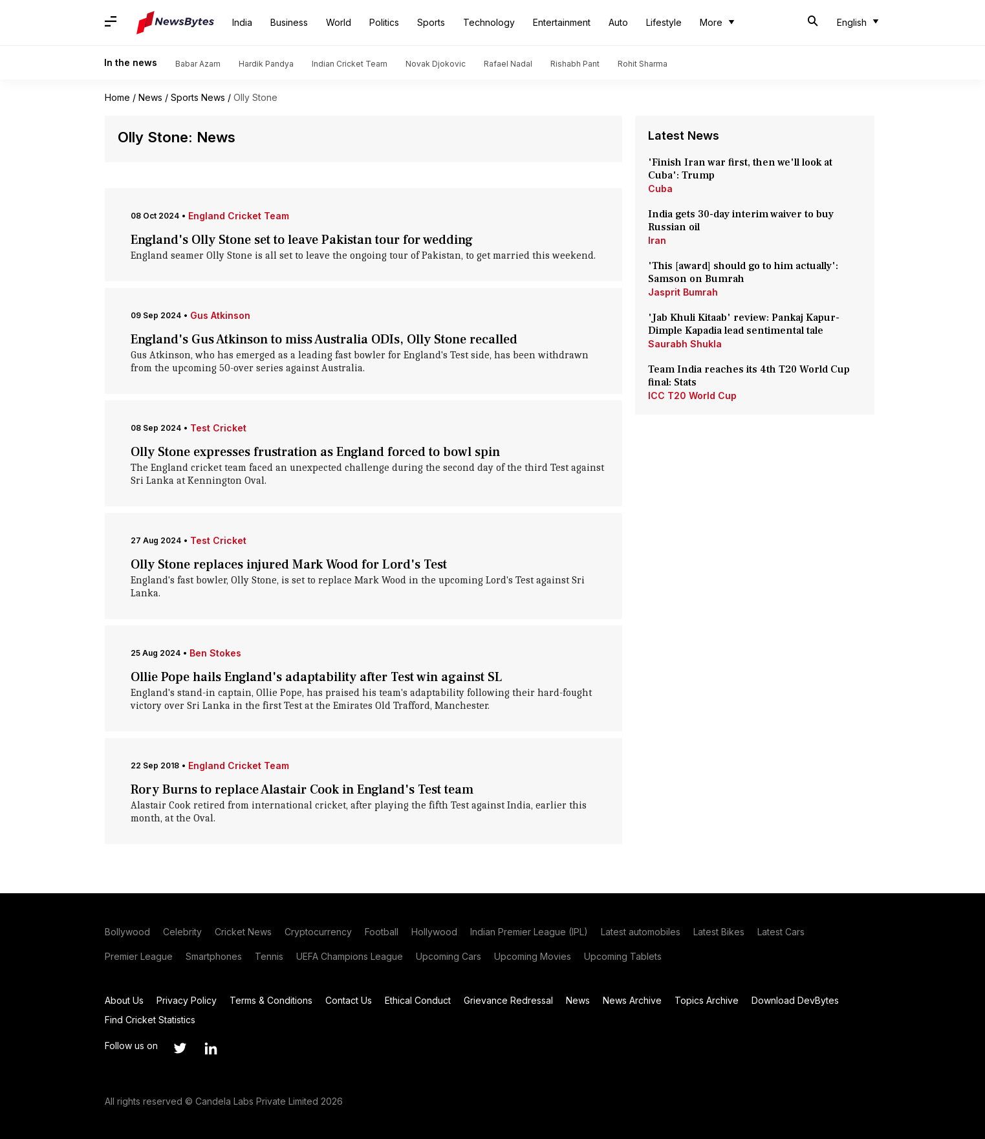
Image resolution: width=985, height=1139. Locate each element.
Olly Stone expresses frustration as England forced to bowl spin (315, 452)
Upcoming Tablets (623, 956)
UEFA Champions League (349, 956)
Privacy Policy (187, 1000)
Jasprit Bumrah (683, 292)
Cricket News (243, 931)
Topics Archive (707, 1000)
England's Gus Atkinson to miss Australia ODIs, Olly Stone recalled (324, 339)
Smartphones (214, 956)
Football (381, 931)
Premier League (139, 956)
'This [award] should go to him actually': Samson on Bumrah (743, 272)
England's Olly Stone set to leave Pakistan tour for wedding (302, 240)
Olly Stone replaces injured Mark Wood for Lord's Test (289, 564)
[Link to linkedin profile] (210, 1048)
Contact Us (348, 1000)
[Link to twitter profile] (179, 1048)
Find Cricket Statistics (150, 1019)
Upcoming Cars (448, 956)
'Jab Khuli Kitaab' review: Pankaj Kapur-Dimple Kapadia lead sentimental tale (743, 324)
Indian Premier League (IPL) (529, 931)
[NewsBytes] (175, 22)
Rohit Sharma (642, 64)
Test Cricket (218, 427)
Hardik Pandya (266, 64)
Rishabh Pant (575, 64)
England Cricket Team (238, 215)
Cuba (660, 188)
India (242, 22)
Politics (384, 22)
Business (289, 22)
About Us (124, 1000)
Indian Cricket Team (349, 64)
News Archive (632, 1000)
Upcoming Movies (532, 956)
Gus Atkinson (220, 315)
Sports (431, 22)
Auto (618, 22)
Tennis (269, 956)
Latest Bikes (718, 931)
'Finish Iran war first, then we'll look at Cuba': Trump (740, 169)
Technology (489, 22)
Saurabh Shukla (685, 343)
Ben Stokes (215, 652)
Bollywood (127, 931)
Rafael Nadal (508, 64)
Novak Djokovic (436, 64)
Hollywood (434, 931)
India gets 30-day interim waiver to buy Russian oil (741, 220)
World (338, 22)
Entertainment (561, 22)
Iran (657, 240)
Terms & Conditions (271, 1000)
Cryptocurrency (318, 931)
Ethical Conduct (418, 1000)
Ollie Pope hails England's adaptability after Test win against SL (317, 677)
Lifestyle (664, 22)
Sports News (198, 97)
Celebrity (182, 931)
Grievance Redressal (508, 1000)
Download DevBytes (795, 1000)
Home (117, 97)
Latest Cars (781, 931)
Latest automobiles (640, 931)
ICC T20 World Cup (692, 395)
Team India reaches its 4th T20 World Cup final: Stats (749, 376)
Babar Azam (198, 64)
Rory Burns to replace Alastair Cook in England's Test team (302, 789)
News (150, 97)
